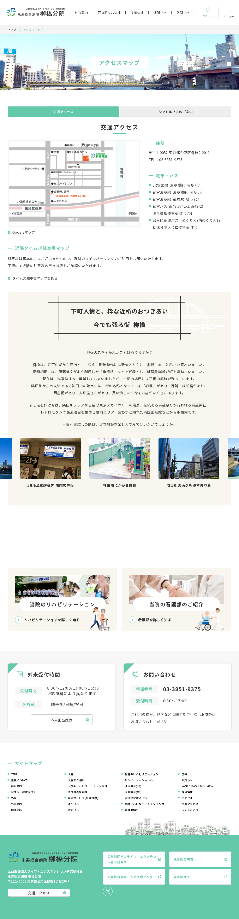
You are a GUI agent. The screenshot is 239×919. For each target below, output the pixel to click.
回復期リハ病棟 (109, 12)
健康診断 (16, 810)
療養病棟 (137, 12)
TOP (14, 774)
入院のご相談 (76, 780)
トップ (12, 29)
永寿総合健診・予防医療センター (131, 877)
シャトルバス (190, 810)
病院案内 (16, 786)
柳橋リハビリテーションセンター (146, 804)
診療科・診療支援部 (23, 792)
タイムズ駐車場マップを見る (35, 278)
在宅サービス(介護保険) (83, 798)
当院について (19, 780)
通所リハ (160, 12)
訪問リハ (183, 12)
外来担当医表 (61, 719)
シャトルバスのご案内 (176, 111)
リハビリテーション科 (139, 780)
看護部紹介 (132, 810)
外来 (14, 798)
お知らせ (187, 780)
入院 (70, 774)
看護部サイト (183, 877)
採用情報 (187, 792)
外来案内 (81, 12)
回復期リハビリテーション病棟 (87, 786)
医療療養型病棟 (78, 792)
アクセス (187, 798)
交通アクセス (63, 111)
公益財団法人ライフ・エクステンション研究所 (131, 859)
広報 (184, 774)
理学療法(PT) (133, 786)
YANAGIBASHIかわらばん (198, 786)
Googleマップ (23, 232)
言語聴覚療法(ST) (136, 798)
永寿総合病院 (183, 859)
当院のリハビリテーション (142, 774)
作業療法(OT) (133, 792)
